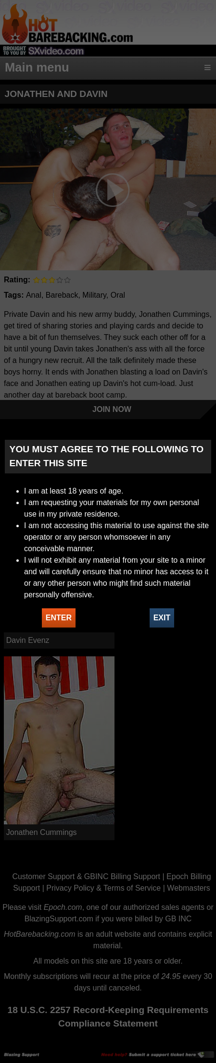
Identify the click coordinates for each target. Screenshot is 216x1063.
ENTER (59, 618)
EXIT (162, 618)
